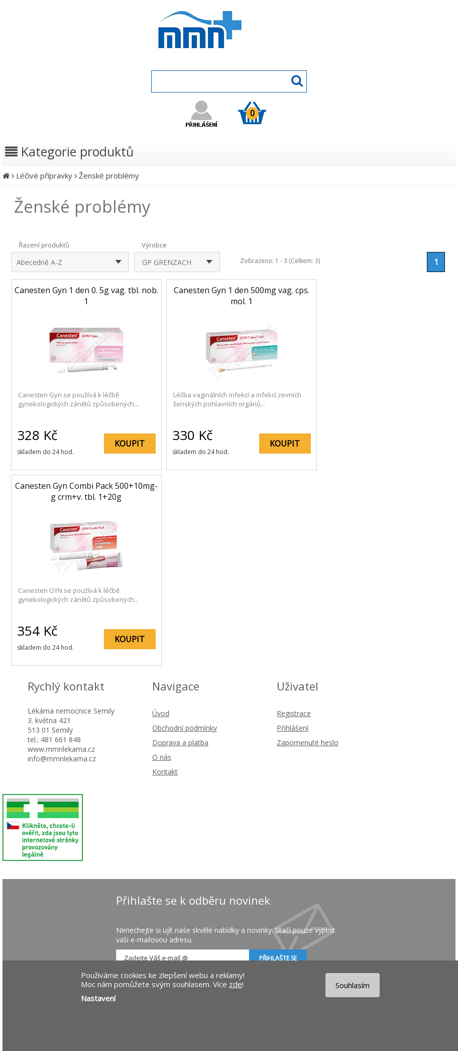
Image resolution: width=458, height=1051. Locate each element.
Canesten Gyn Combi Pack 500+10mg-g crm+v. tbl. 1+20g (86, 491)
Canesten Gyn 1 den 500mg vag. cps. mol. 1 (241, 296)
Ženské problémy (109, 175)
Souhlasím (352, 985)
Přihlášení (292, 728)
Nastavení (98, 998)
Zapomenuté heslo (307, 742)
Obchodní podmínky (184, 728)
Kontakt (165, 771)
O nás (161, 757)
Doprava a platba (180, 742)
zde (235, 984)
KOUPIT (129, 443)
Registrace (294, 713)
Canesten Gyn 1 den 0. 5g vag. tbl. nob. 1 (86, 296)
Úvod (160, 713)
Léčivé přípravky (44, 175)
